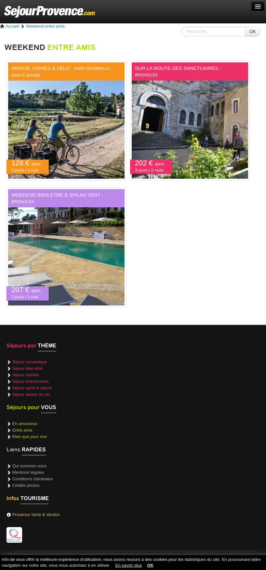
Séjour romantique (29, 361)
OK (252, 31)
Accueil (9, 26)
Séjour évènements (30, 381)
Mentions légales (28, 472)
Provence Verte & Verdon (36, 514)
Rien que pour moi (29, 436)
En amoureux (24, 423)
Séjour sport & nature (32, 387)
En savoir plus (128, 565)
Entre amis (22, 430)
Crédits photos (26, 485)
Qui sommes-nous (29, 465)
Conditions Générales (32, 478)
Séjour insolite (25, 374)
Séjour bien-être (27, 368)
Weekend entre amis (45, 26)
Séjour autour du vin (31, 394)
